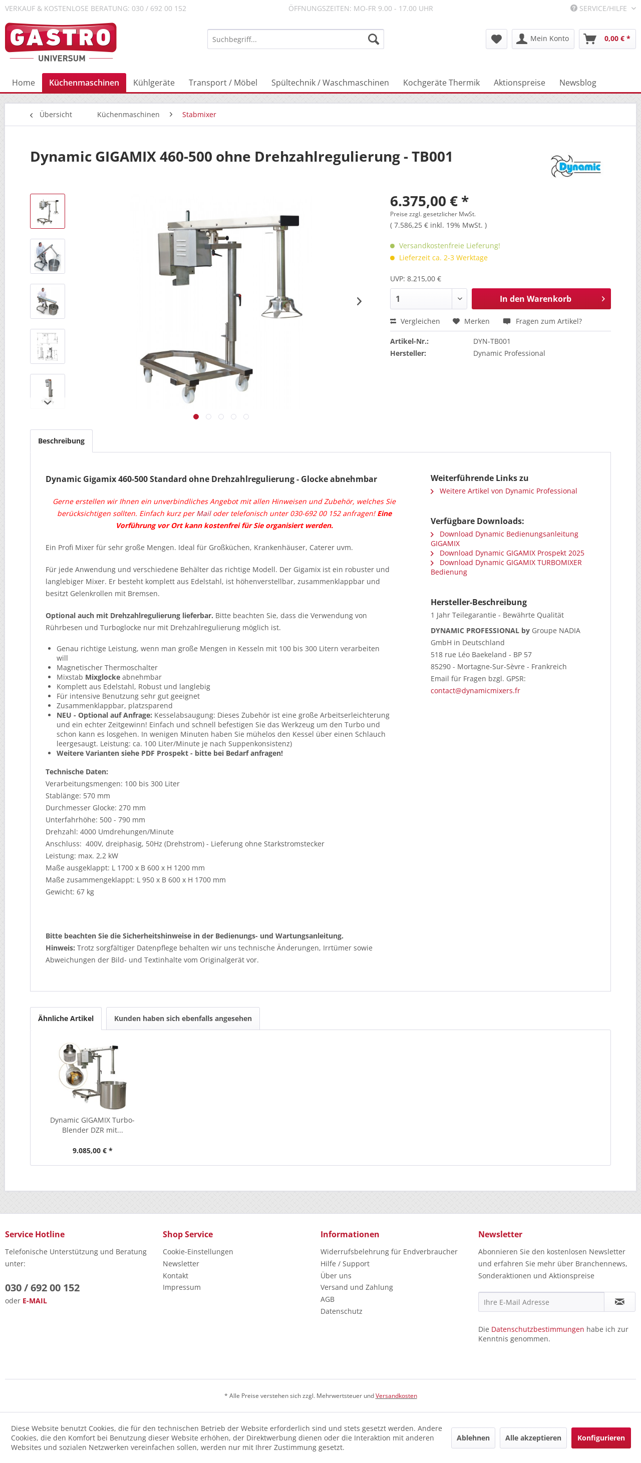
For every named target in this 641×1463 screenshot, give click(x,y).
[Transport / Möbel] (223, 82)
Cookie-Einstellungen (198, 1251)
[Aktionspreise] (519, 82)
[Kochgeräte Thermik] (441, 82)
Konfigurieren (601, 1437)
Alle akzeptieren (533, 1437)
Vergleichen (415, 321)
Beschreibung (61, 440)
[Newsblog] (577, 82)
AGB (327, 1299)
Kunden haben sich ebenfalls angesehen (183, 1018)
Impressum (182, 1287)
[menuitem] (295, 39)
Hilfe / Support (345, 1263)
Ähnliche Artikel (66, 1018)
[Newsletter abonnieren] (619, 1302)
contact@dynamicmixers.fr (475, 690)
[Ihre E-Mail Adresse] (541, 1302)
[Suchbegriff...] (295, 39)
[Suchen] (373, 39)
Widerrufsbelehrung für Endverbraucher (389, 1251)
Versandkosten (396, 1395)
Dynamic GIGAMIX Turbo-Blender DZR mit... (92, 1125)
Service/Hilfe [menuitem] (599, 8)
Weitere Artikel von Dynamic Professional (504, 491)
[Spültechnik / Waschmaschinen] (330, 82)
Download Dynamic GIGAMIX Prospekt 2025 (507, 553)
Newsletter (181, 1263)
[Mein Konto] (543, 39)
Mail (203, 513)
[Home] (23, 82)
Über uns (336, 1275)
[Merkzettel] (496, 39)
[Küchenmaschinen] (84, 82)
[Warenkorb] (607, 39)
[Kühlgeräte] (154, 82)
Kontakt (175, 1275)
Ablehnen (473, 1437)
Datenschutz (341, 1311)
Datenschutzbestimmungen (537, 1329)
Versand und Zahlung (356, 1287)
